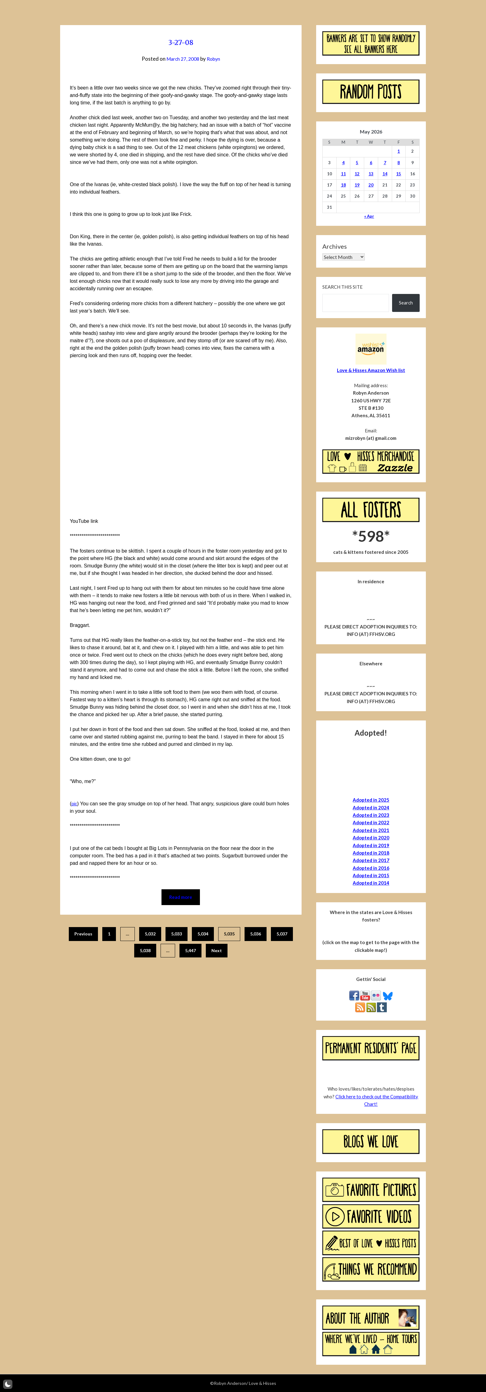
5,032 (150, 934)
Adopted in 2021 (371, 830)
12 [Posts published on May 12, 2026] (357, 173)
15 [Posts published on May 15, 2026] (398, 173)
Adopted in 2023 (371, 815)
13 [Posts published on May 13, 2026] (371, 173)
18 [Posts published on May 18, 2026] (343, 184)
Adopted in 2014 (371, 883)
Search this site (342, 287)
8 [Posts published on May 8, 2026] (398, 162)
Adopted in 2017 (371, 860)
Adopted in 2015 (371, 875)
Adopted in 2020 (371, 837)
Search (406, 302)
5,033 (176, 934)
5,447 (190, 951)
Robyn (215, 58)
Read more (180, 897)
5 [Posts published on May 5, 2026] (357, 162)
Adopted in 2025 (371, 800)
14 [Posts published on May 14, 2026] (384, 173)
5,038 (145, 951)
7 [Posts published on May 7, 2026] (385, 162)
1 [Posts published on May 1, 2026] (398, 151)
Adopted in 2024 (371, 807)
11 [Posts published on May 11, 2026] (343, 173)
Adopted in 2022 (371, 822)
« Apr (369, 216)
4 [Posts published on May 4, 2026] (343, 162)
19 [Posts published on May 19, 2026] (357, 184)
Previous (83, 934)
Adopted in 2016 (371, 868)
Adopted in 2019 (371, 845)
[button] (7, 1384)
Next (216, 951)
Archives (334, 246)
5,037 (281, 934)
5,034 (202, 934)
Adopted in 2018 (371, 853)
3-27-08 (181, 41)
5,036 (255, 934)
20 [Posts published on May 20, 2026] (371, 184)
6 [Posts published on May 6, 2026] (371, 162)
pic (74, 803)
